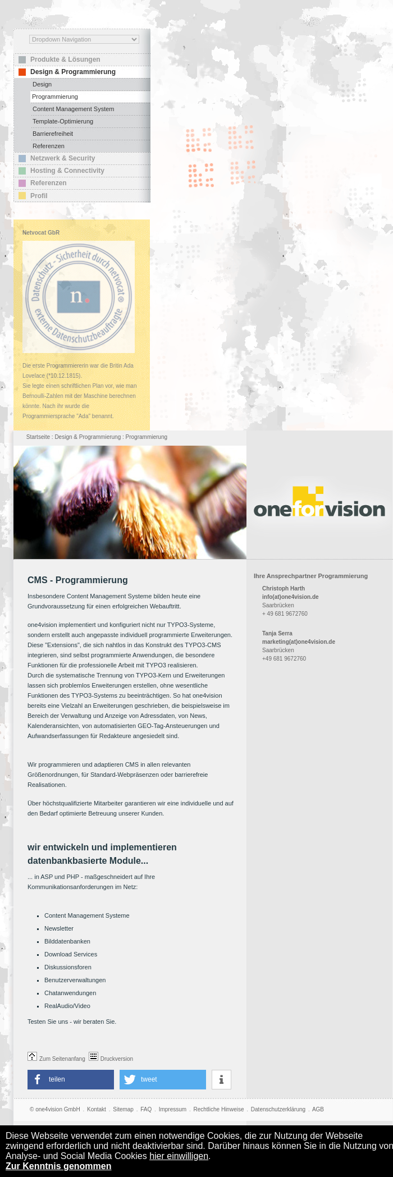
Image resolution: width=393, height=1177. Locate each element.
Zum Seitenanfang (56, 1059)
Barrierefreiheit (53, 133)
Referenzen (49, 146)
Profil (39, 196)
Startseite (38, 437)
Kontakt (96, 1109)
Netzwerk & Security (62, 158)
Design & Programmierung (73, 72)
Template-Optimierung (63, 121)
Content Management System (74, 109)
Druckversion (111, 1059)
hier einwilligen (178, 1156)
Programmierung (55, 96)
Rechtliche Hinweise (218, 1109)
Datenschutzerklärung (278, 1109)
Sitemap (123, 1109)
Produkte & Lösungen (65, 59)
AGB (318, 1109)
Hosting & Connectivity (67, 171)
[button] (71, 1079)
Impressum (172, 1109)
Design (42, 84)
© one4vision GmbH (55, 1109)
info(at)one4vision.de (290, 597)
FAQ (146, 1109)
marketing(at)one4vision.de (298, 642)
